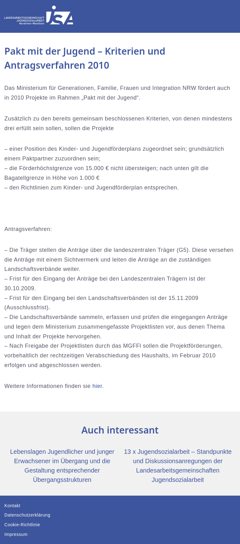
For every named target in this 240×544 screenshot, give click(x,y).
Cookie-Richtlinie (22, 524)
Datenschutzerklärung (27, 514)
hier (97, 386)
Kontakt (12, 505)
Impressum (16, 534)
